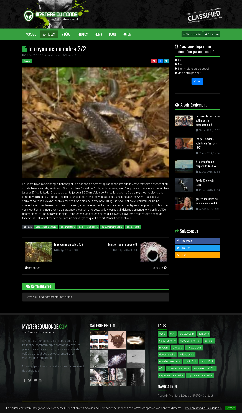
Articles (49, 34)
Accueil (33, 34)
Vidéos (66, 34)
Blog (112, 34)
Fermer (230, 408)
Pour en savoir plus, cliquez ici (203, 408)
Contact (208, 395)
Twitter (183, 248)
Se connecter (192, 34)
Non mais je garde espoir (194, 68)
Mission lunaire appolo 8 (122, 244)
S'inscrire (211, 34)
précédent (33, 268)
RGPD (197, 395)
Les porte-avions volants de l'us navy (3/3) (206, 143)
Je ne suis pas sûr (189, 73)
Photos (83, 34)
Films (98, 34)
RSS (181, 255)
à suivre (160, 268)
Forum (127, 34)
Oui (180, 60)
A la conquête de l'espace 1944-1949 (206, 164)
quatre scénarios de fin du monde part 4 (207, 201)
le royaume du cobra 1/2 (68, 244)
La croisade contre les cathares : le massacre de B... (208, 120)
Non (180, 64)
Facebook (184, 241)
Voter (197, 81)
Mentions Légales (180, 395)
